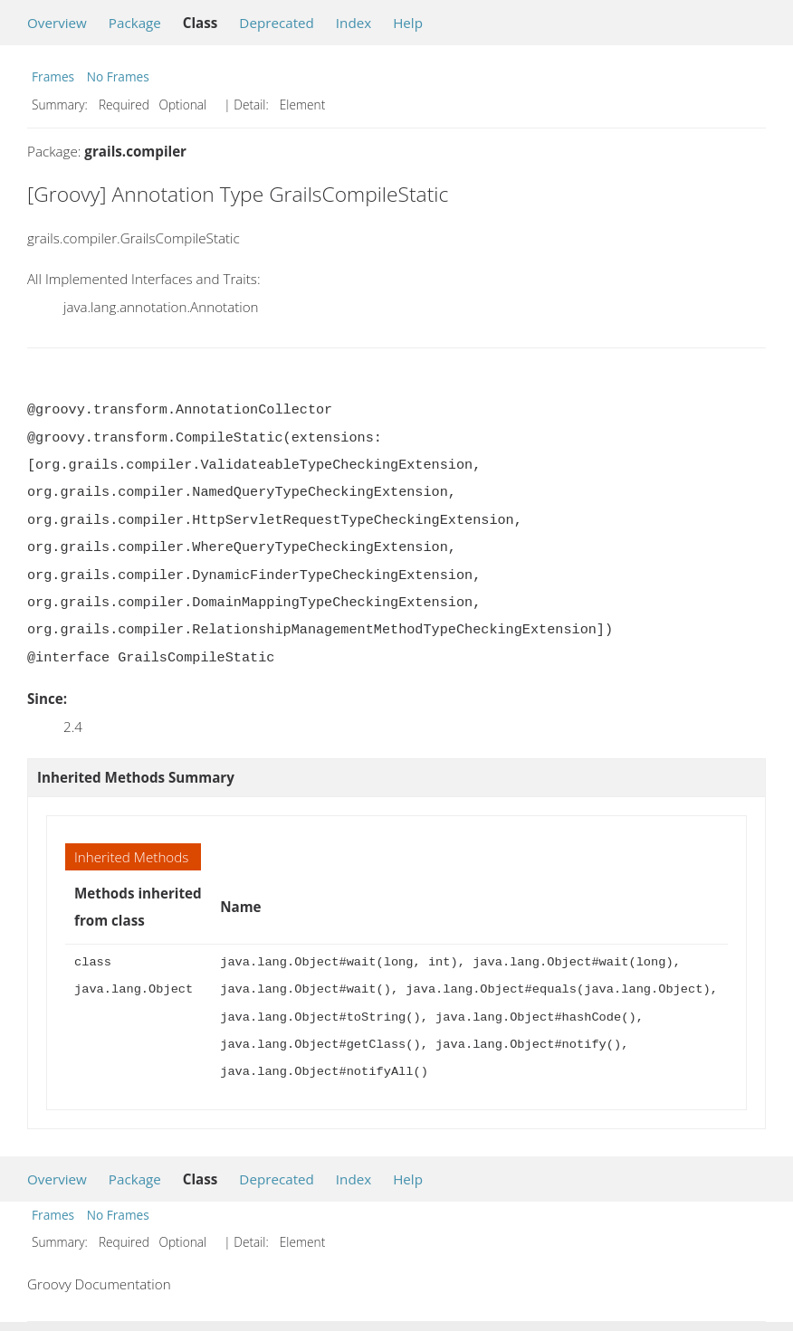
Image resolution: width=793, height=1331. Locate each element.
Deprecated (276, 23)
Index (353, 23)
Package (135, 23)
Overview (57, 23)
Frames (53, 76)
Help (408, 23)
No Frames (118, 76)
